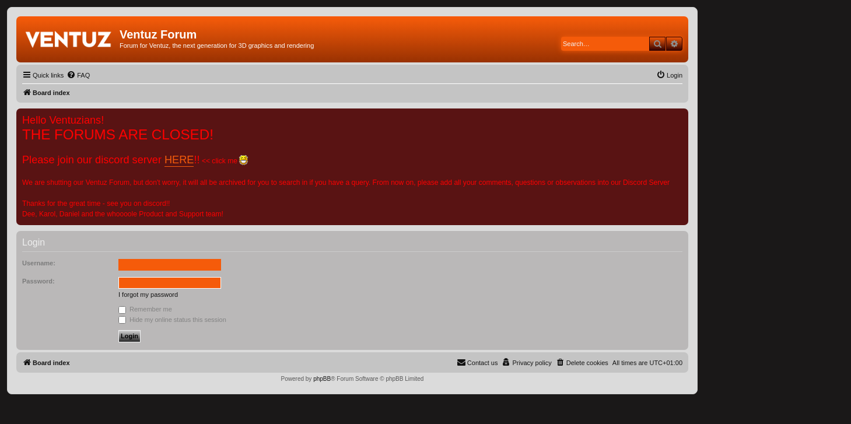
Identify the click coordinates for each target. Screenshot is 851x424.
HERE (179, 160)
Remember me (145, 309)
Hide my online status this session (172, 319)
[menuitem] (78, 75)
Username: (38, 263)
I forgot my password (148, 294)
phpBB (322, 379)
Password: (38, 281)
